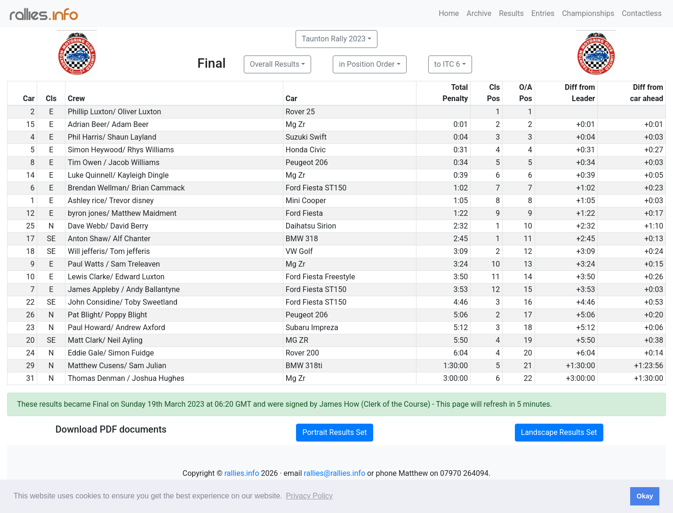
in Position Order (366, 64)
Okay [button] (644, 496)
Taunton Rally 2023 (334, 38)
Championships (588, 13)
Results (511, 13)
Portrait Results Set (334, 432)
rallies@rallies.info (334, 473)
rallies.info (241, 473)
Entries (542, 13)
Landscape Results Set (559, 432)
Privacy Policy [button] (309, 496)
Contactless (642, 13)
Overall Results (275, 64)
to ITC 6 (447, 64)
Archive (478, 13)
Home (449, 13)
